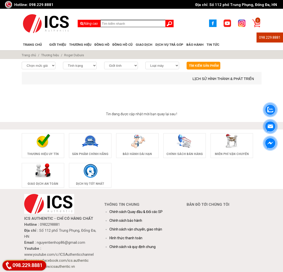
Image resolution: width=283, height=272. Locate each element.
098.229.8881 (270, 37)
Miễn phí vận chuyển (232, 154)
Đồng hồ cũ (122, 44)
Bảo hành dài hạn (137, 154)
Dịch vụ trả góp (169, 44)
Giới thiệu (57, 44)
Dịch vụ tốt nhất (90, 184)
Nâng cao (89, 24)
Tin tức (213, 44)
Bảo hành (195, 44)
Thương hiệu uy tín (43, 154)
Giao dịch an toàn (42, 184)
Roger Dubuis (74, 55)
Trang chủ (32, 44)
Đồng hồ (101, 44)
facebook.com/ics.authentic (65, 260)
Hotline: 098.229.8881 (33, 4)
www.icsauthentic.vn (58, 266)
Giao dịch (144, 44)
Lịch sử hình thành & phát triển (223, 79)
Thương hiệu (80, 44)
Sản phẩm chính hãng (90, 154)
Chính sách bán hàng (184, 154)
